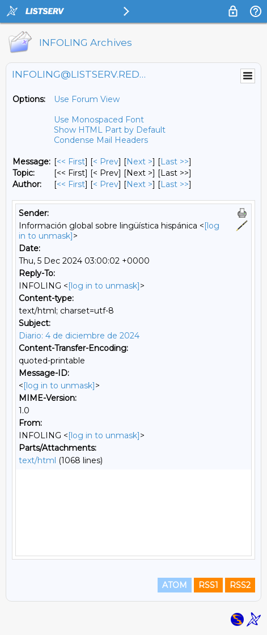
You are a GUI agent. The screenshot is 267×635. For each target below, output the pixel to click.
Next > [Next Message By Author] (139, 184)
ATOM (174, 585)
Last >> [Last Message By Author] (174, 184)
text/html (37, 460)
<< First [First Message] (71, 161)
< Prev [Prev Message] (105, 161)
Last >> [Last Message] (174, 161)
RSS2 (240, 585)
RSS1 (208, 585)
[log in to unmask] (104, 286)
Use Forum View (87, 99)
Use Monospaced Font (99, 120)
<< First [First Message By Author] (71, 184)
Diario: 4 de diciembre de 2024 (79, 336)
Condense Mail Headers (101, 140)
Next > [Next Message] (139, 161)
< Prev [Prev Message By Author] (105, 184)
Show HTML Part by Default (110, 130)
